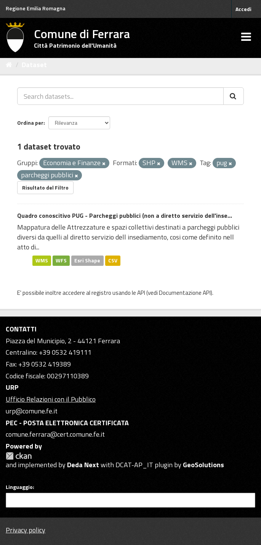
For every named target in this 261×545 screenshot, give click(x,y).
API (141, 292)
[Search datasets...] (120, 96)
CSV (112, 260)
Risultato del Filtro (45, 187)
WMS (41, 260)
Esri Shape (87, 260)
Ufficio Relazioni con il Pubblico (51, 399)
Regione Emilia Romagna (36, 8)
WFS (61, 260)
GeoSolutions (203, 465)
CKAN (19, 456)
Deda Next (83, 465)
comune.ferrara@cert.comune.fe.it (55, 434)
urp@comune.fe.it (32, 411)
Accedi (243, 9)
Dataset (34, 64)
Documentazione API (185, 292)
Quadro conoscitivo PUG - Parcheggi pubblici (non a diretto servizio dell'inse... (124, 215)
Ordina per (30, 123)
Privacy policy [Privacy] (25, 530)
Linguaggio (19, 487)
